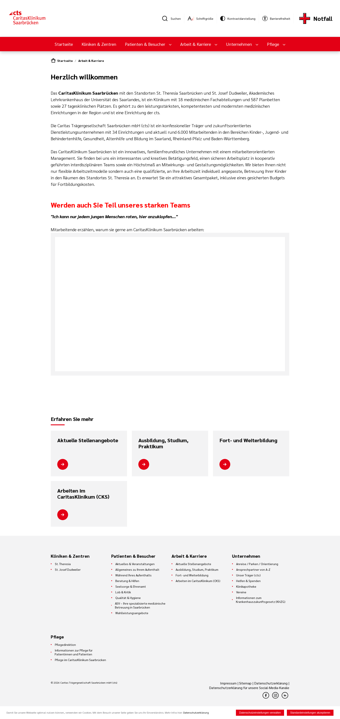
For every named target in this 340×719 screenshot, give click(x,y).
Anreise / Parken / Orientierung (257, 564)
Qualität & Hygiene (128, 598)
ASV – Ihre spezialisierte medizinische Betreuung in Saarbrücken (140, 605)
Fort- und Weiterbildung (248, 440)
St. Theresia (63, 564)
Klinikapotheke (246, 586)
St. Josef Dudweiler (68, 569)
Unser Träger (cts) (248, 575)
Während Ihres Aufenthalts (133, 575)
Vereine (241, 592)
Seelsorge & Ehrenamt (130, 586)
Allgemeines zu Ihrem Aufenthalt (137, 569)
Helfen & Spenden (248, 581)
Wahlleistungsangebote (131, 613)
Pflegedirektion (65, 644)
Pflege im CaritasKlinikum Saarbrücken (80, 660)
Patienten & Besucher (145, 44)
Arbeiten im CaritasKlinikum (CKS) (83, 494)
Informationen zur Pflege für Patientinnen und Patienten (74, 652)
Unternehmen (239, 44)
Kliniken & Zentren (99, 44)
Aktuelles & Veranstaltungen (135, 564)
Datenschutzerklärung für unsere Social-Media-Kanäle (249, 687)
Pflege (273, 44)
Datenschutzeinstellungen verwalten (260, 712)
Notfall (322, 18)
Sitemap (245, 683)
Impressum (228, 683)
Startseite (64, 44)
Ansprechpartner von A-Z (253, 569)
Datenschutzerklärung (271, 683)
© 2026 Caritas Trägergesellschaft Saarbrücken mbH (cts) (84, 682)
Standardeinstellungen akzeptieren (310, 712)
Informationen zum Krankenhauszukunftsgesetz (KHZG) (260, 600)
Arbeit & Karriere (196, 44)
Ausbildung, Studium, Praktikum (163, 443)
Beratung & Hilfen (127, 581)
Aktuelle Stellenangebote (87, 440)
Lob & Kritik (123, 592)
